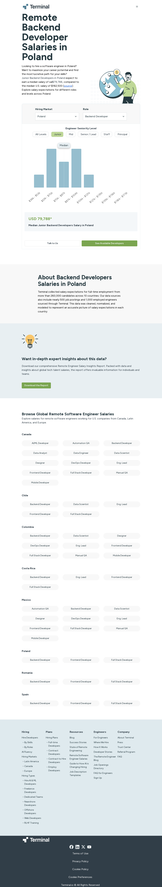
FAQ (120, 756)
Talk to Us (52, 243)
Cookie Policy (80, 869)
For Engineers (101, 737)
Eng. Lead (122, 462)
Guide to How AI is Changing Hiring (79, 765)
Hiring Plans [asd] (52, 737)
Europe (28, 771)
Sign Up (98, 777)
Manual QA (122, 472)
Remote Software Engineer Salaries (79, 757)
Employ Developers (54, 769)
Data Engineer (81, 453)
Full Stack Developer (81, 472)
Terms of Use (80, 853)
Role (86, 109)
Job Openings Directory (101, 766)
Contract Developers (54, 752)
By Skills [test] (28, 742)
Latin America (31, 761)
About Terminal (126, 737)
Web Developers (32, 818)
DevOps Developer (81, 462)
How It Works (101, 747)
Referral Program (126, 752)
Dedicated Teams (33, 797)
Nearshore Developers (30, 803)
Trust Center (124, 747)
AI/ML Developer (40, 443)
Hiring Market (43, 109)
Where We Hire (101, 742)
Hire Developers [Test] (30, 737)
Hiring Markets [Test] (29, 756)
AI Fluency (27, 752)
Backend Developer (122, 443)
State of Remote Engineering (78, 749)
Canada (28, 766)
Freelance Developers (30, 790)
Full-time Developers (54, 744)
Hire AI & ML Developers (30, 782)
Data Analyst (40, 453)
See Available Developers (109, 243)
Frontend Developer (40, 472)
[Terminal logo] (36, 7)
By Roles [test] (28, 747)
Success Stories (78, 742)
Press (120, 742)
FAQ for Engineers (103, 773)
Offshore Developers (30, 811)
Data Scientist (121, 453)
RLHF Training (31, 822)
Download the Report (36, 385)
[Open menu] (137, 7)
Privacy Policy (80, 861)
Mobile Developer (40, 482)
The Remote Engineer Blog (105, 758)
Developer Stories (103, 752)
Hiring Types (28, 775)
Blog (72, 737)
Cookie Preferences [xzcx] (80, 877)
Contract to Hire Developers (57, 760)
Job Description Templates (78, 773)
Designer (40, 462)
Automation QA (81, 443)
